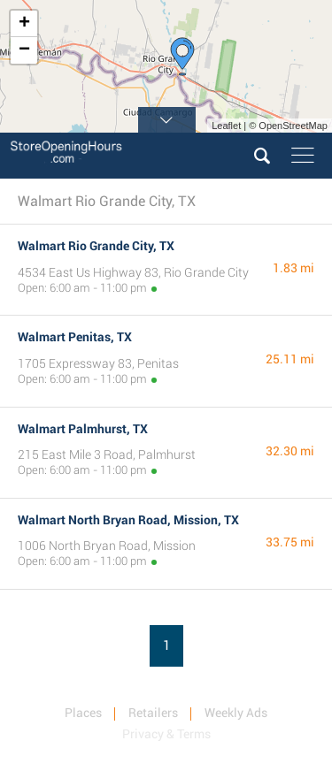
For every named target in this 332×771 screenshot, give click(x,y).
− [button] (24, 50)
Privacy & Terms (166, 734)
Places (83, 713)
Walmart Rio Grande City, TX (96, 246)
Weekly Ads (236, 713)
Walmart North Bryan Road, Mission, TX (128, 520)
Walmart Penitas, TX (75, 337)
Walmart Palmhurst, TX (83, 429)
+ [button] (24, 24)
